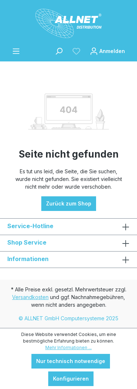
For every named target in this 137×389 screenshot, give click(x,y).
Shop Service (26, 242)
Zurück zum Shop (68, 203)
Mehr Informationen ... (68, 347)
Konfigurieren (71, 378)
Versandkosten (30, 297)
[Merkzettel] (76, 51)
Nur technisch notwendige (70, 361)
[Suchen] (59, 51)
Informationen (28, 259)
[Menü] (16, 51)
